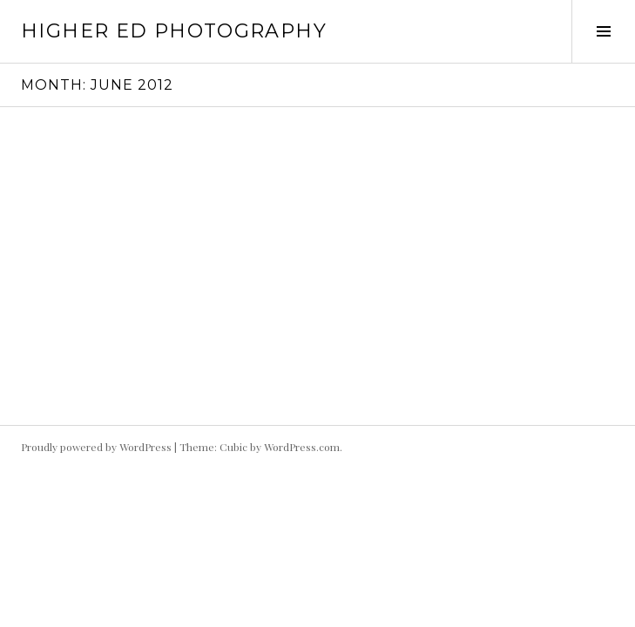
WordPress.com (302, 447)
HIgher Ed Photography (174, 31)
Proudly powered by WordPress (96, 447)
